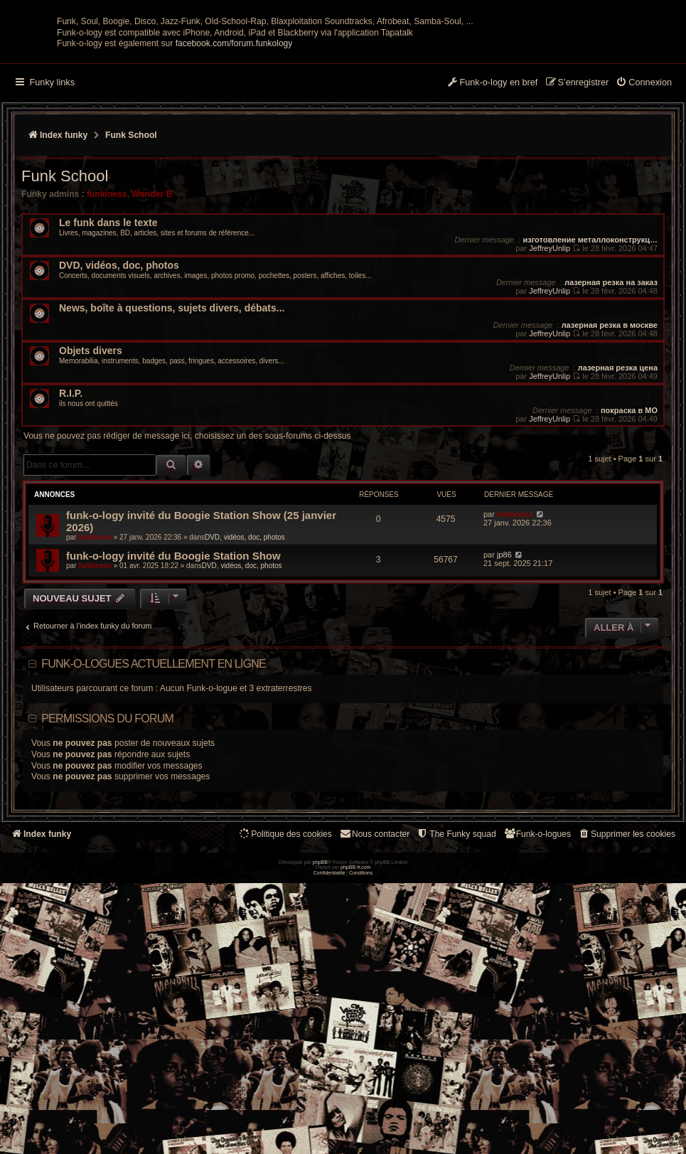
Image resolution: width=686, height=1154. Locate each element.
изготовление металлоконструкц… (590, 379)
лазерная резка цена (618, 507)
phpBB (320, 1138)
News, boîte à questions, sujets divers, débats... (171, 447)
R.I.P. (70, 533)
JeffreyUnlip (549, 387)
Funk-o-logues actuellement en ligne (153, 803)
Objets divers (90, 490)
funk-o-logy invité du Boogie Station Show (173, 695)
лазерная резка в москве (610, 464)
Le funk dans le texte (108, 362)
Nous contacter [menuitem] (374, 973)
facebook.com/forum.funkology (234, 183)
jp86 (504, 694)
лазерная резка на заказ (611, 421)
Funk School (64, 315)
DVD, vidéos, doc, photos (119, 405)
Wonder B (152, 333)
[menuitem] (644, 223)
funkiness (107, 333)
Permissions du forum (107, 858)
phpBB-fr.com (356, 1144)
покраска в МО (629, 549)
